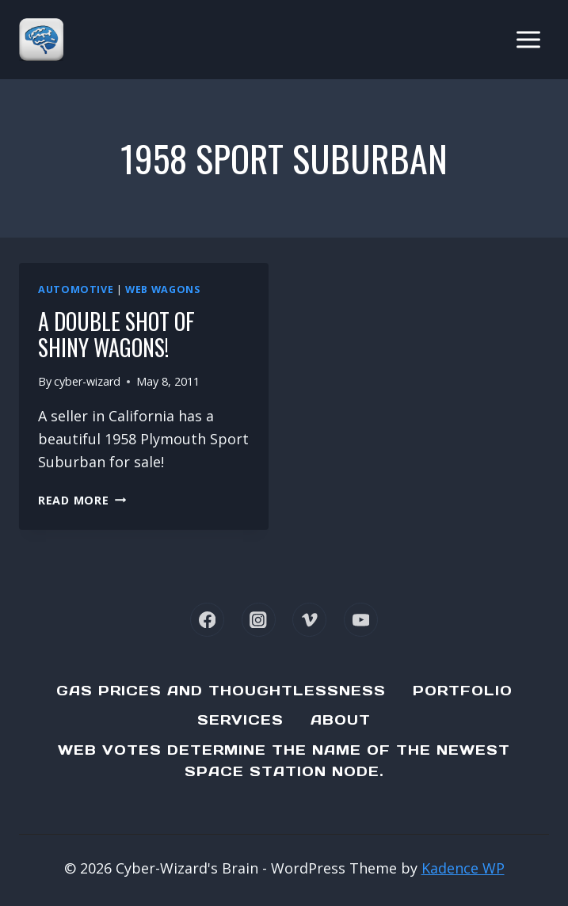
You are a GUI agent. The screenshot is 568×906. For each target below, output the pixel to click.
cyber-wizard (87, 381)
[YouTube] (361, 620)
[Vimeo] (309, 620)
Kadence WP (463, 867)
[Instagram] (259, 620)
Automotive (75, 289)
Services (240, 720)
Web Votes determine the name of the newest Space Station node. (284, 760)
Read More (82, 500)
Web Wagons (162, 289)
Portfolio (463, 690)
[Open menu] (528, 39)
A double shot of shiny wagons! (116, 334)
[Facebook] (207, 620)
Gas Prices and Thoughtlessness (221, 690)
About (341, 720)
